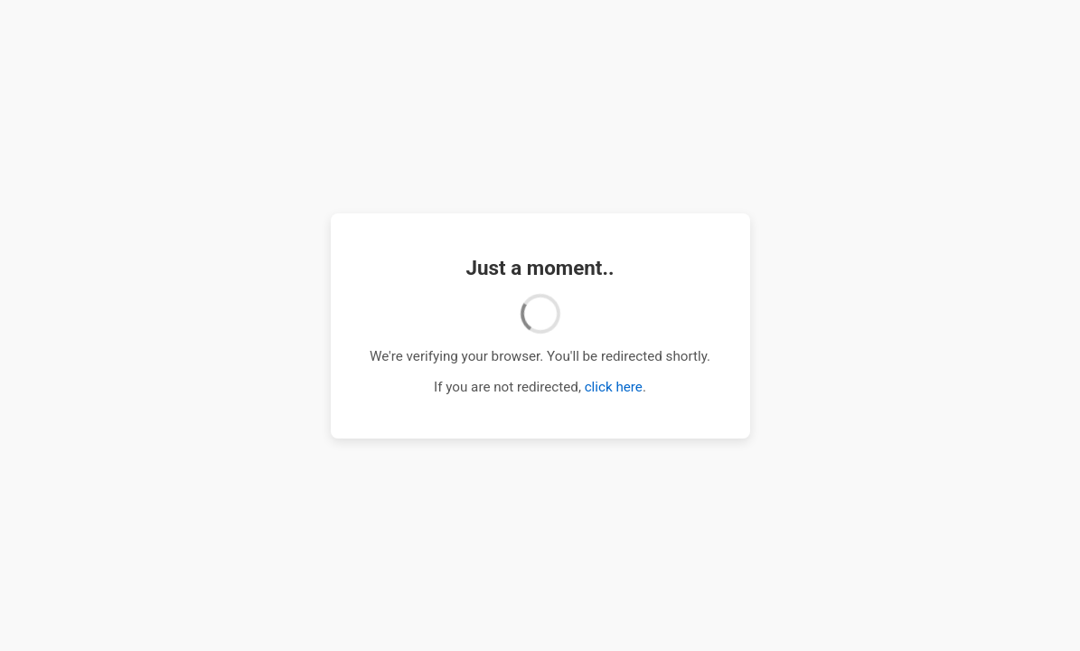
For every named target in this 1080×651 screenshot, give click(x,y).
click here (614, 387)
